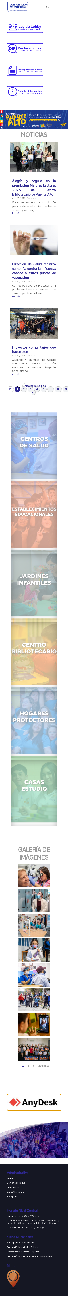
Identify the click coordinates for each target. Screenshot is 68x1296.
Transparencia (13, 1196)
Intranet (11, 1178)
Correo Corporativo (15, 1191)
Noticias (31, 198)
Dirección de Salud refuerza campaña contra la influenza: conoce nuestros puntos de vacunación (34, 271)
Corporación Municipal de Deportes (23, 1251)
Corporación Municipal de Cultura (22, 1247)
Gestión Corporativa (16, 1182)
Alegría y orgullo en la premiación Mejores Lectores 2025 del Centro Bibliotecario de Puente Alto (34, 188)
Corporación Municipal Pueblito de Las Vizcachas (29, 1256)
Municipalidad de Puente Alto (20, 1242)
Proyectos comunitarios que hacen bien (34, 349)
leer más (16, 213)
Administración (14, 1187)
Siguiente (43, 1065)
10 (58, 389)
